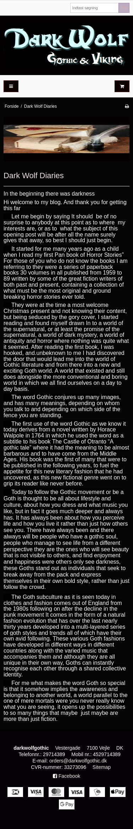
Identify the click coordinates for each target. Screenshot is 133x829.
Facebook (66, 776)
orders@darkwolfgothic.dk (78, 761)
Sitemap (102, 767)
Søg (124, 7)
